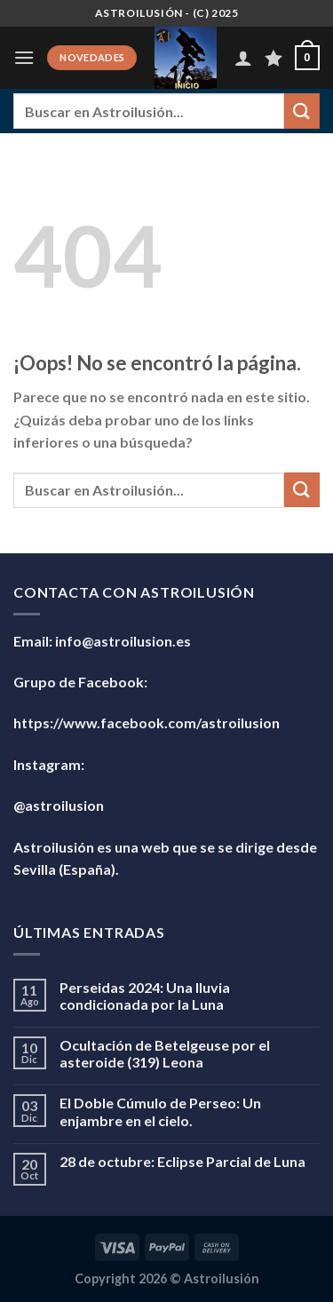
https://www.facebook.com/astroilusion (146, 722)
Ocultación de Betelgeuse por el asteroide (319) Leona (164, 1053)
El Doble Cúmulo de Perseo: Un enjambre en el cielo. (160, 1111)
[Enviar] (302, 110)
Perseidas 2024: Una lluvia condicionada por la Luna (144, 995)
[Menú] (24, 57)
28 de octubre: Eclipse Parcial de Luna (182, 1161)
